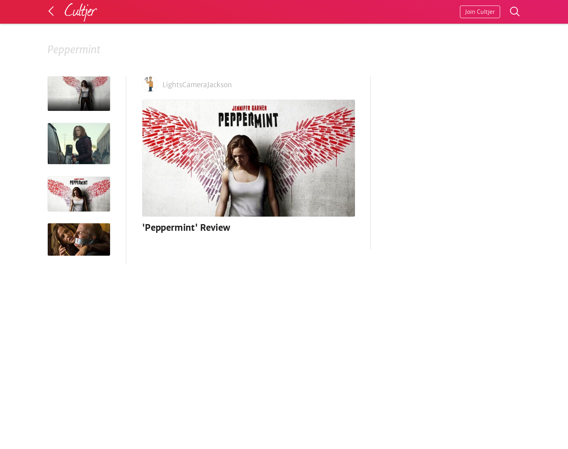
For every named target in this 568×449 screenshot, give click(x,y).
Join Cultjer (480, 11)
